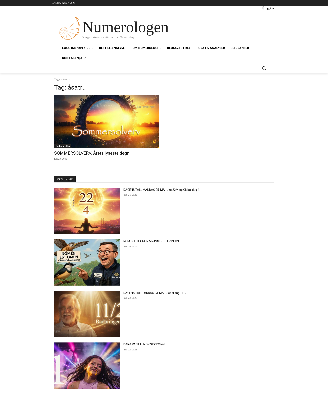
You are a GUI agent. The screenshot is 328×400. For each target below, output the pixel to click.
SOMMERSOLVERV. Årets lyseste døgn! (92, 153)
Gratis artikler (62, 146)
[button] (264, 68)
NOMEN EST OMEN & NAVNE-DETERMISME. (152, 241)
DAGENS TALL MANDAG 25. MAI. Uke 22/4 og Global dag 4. (161, 189)
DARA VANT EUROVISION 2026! (144, 344)
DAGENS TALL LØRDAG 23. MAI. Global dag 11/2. (155, 293)
